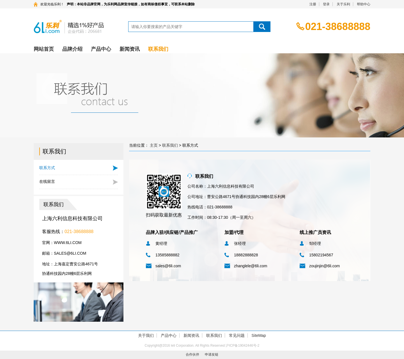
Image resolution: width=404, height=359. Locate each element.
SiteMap (259, 335)
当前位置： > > (163, 145)
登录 (326, 4)
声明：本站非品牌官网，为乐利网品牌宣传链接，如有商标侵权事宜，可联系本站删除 (131, 4)
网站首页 (44, 49)
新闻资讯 (130, 49)
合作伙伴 (192, 354)
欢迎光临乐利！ (52, 4)
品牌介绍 (72, 49)
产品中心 (101, 49)
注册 (312, 4)
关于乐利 (343, 4)
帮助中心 (363, 4)
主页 (154, 145)
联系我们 (158, 49)
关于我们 (146, 335)
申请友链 (211, 354)
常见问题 (237, 335)
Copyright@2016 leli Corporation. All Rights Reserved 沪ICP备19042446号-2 (201, 346)
